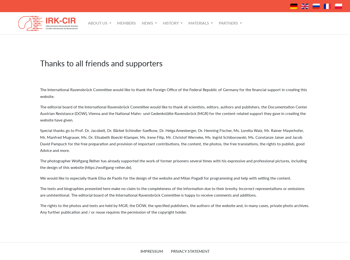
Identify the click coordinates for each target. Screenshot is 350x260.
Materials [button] (199, 23)
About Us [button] (98, 23)
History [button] (171, 23)
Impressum (151, 251)
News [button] (148, 23)
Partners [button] (229, 23)
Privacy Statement (190, 251)
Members (126, 23)
